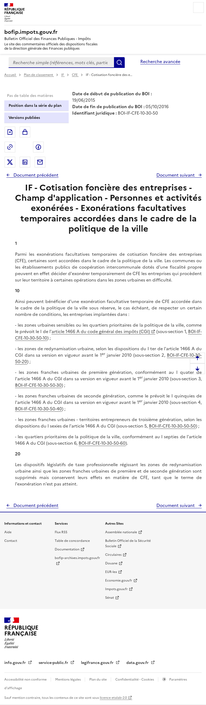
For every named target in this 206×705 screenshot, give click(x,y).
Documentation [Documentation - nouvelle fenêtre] (67, 549)
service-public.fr (54, 663)
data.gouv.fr (138, 663)
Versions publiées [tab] (24, 117)
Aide (8, 532)
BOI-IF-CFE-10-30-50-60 (102, 443)
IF (63, 74)
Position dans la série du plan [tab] (35, 105)
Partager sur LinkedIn (25, 162)
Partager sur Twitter (10, 162)
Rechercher (119, 62)
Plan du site (98, 679)
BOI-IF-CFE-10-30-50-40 (38, 409)
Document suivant (176, 175)
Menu (198, 7)
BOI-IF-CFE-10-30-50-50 (172, 426)
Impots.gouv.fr (116, 589)
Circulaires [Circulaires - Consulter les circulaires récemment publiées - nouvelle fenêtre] (113, 554)
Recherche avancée (160, 61)
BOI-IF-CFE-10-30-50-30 (38, 385)
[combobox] (61, 62)
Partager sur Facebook (38, 147)
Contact (10, 540)
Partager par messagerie (40, 162)
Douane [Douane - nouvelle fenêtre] (111, 563)
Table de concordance (72, 540)
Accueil (10, 74)
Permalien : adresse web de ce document (10, 147)
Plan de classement (39, 74)
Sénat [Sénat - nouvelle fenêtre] (109, 597)
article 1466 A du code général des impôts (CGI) (101, 331)
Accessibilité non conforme (25, 679)
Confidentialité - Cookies (135, 679)
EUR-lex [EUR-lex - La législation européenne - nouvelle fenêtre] (111, 571)
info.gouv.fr (15, 663)
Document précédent (35, 175)
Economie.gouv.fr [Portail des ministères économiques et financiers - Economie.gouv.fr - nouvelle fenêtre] (118, 580)
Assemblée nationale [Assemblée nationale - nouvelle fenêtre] (121, 532)
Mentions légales (68, 679)
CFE (75, 74)
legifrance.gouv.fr (98, 663)
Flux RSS (61, 532)
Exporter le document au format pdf (10, 132)
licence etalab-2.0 (113, 697)
